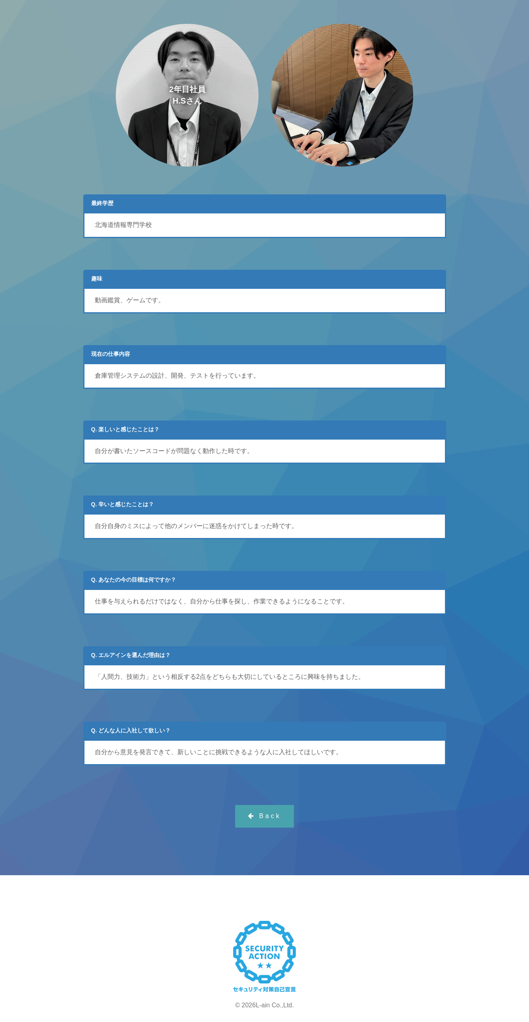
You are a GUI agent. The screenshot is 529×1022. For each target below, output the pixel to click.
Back (264, 816)
